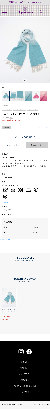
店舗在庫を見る (37, 146)
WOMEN (5, 106)
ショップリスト (25, 374)
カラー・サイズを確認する (25, 137)
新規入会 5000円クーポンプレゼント (25, 2)
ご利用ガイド (25, 362)
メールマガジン (25, 392)
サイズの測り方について (8, 239)
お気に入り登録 (13, 146)
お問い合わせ (25, 368)
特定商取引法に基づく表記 (25, 386)
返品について (43, 127)
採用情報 (25, 380)
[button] (3, 50)
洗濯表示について (8, 202)
